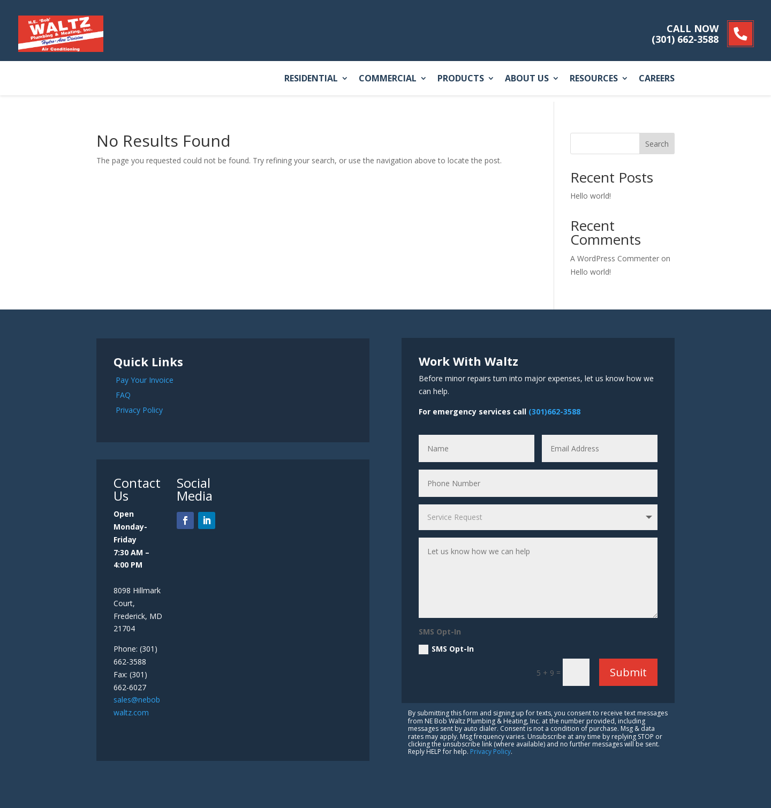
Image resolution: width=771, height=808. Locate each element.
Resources (594, 79)
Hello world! (590, 196)
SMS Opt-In (446, 649)
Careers (657, 79)
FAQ (123, 395)
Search (657, 144)
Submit (628, 672)
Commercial (388, 79)
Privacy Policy (139, 410)
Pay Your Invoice (144, 380)
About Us (527, 79)
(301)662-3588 (554, 411)
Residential (311, 79)
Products (460, 79)
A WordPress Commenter (614, 258)
